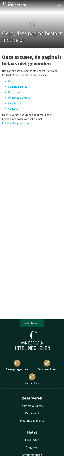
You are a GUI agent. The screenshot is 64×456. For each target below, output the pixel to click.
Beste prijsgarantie (17, 365)
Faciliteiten (15, 103)
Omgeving (32, 447)
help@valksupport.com (16, 123)
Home (11, 81)
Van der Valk (32, 379)
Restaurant (15, 92)
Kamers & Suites (17, 86)
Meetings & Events (19, 97)
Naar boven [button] (32, 323)
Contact (13, 108)
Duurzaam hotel (47, 365)
